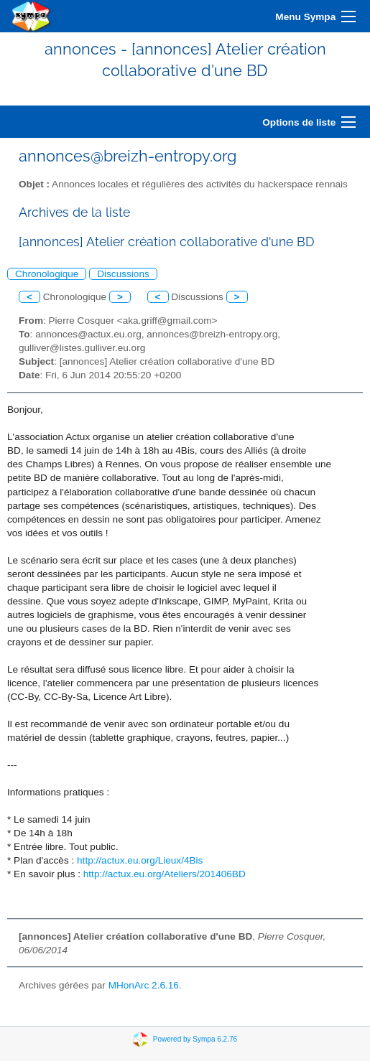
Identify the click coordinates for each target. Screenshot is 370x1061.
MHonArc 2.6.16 (143, 985)
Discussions (123, 273)
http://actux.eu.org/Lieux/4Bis (140, 860)
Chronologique (46, 273)
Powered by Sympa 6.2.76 (195, 1039)
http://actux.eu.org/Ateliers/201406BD (164, 874)
